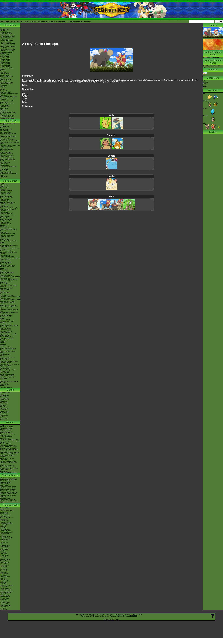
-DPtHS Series (4, 555)
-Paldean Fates (4, 541)
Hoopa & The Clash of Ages (8, 461)
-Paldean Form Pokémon (7, 118)
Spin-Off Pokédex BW (6, 76)
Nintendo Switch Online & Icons (9, 381)
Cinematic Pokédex (5, 79)
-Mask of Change (5, 596)
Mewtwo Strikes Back (6, 428)
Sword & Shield (4, 206)
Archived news (4, 29)
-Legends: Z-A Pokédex (7, 50)
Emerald (2, 322)
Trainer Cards (4, 512)
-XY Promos (3, 568)
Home (13, 21)
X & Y (1, 243)
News (1, 28)
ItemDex (2, 69)
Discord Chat (4, 111)
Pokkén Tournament (6, 262)
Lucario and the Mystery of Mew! (9, 439)
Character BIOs (4, 395)
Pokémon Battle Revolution (8, 305)
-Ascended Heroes (5, 522)
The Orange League (6, 129)
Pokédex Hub (42, 21)
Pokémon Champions (6, 190)
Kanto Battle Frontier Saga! (8, 133)
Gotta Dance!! (4, 485)
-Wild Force (3, 599)
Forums (19, 21)
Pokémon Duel (4, 264)
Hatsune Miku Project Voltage (8, 96)
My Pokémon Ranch (6, 315)
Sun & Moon (3, 226)
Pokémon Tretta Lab (6, 274)
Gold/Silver (3, 344)
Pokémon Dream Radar (7, 272)
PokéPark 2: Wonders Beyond (8, 279)
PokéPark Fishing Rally (6, 338)
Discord (33, 21)
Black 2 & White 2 (5, 271)
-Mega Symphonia (5, 581)
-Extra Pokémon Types (6, 510)
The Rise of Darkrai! (6, 444)
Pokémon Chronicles (6, 146)
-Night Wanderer (5, 595)
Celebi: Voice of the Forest (7, 434)
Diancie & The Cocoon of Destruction (7, 458)
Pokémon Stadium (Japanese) (9, 361)
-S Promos (3, 608)
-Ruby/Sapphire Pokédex (7, 35)
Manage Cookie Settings (133, 614)
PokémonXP (3, 95)
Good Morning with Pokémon (8, 166)
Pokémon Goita (4, 384)
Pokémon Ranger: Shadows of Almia (9, 310)
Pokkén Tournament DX (7, 236)
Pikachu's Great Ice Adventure (9, 492)
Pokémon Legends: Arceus (8, 209)
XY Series (3, 417)
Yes (205, 74)
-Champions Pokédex (6, 52)
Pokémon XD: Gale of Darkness (9, 325)
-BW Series (3, 553)
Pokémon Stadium (5, 362)
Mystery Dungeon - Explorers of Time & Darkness (9, 313)
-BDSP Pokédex (4, 45)
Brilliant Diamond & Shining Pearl (9, 208)
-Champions (3, 85)
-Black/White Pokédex (6, 38)
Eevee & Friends (5, 498)
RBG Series (3, 401)
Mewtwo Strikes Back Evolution (9, 468)
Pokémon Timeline (5, 91)
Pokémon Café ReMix (6, 196)
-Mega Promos (4, 562)
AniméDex (3, 125)
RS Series (3, 405)
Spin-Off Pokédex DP (6, 75)
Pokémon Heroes (5, 435)
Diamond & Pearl (5, 292)
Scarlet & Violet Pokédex (57, 21)
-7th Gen (2, 89)
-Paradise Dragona (5, 592)
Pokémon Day (4, 102)
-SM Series (3, 551)
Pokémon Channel (5, 328)
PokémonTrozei (4, 335)
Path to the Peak (5, 162)
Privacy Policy (118, 614)
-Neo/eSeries (4, 558)
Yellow (2, 355)
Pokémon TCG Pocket (6, 203)
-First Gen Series (5, 559)
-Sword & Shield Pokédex (7, 43)
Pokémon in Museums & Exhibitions (7, 98)
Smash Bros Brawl (5, 317)
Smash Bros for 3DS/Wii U (7, 265)
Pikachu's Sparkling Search (8, 493)
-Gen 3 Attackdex (5, 58)
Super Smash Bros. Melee (7, 351)
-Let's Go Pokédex (5, 42)
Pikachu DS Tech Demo (7, 337)
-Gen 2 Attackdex (5, 56)
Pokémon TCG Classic (6, 518)
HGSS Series (4, 412)
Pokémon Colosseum (6, 324)
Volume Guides (4, 399)
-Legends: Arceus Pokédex (8, 46)
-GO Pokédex (4, 48)
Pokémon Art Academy (6, 251)
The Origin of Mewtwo (6, 426)
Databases (10, 25)
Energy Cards (4, 513)
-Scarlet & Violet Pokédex (7, 49)
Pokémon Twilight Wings (7, 155)
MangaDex (3, 394)
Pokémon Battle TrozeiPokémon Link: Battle (9, 248)
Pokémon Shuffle (5, 255)
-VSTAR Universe (5, 602)
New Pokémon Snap (6, 221)
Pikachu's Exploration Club (7, 491)
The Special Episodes (6, 148)
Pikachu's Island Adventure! (8, 489)
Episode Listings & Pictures (8, 123)
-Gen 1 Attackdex (5, 55)
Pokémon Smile (4, 218)
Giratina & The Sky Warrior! (8, 445)
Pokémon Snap (4, 358)
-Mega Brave (4, 579)
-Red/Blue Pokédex (5, 32)
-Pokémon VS (4, 604)
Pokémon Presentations (7, 104)
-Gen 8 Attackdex (5, 65)
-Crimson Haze (4, 598)
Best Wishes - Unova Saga (8, 136)
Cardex (2, 78)
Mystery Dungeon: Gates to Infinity (10, 276)
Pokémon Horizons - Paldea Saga (10, 145)
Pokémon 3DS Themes (6, 375)
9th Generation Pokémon (7, 115)
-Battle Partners (4, 588)
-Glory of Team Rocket (6, 585)
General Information (6, 392)
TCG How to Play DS (6, 288)
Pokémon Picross (5, 259)
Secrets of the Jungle (6, 469)
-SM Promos (3, 566)
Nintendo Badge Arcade (7, 266)
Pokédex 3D (3, 282)
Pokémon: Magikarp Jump (7, 233)
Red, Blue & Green (5, 354)
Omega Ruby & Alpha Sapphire (9, 245)
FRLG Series (4, 407)
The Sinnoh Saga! (5, 135)
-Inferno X (3, 578)
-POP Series (3, 569)
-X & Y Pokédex (4, 39)
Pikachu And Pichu (5, 481)
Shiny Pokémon (4, 151)
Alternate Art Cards (5, 515)
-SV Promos (3, 563)
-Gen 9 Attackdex (5, 66)
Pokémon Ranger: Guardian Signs (10, 296)
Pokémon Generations (6, 153)
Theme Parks (4, 108)
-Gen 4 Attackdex (5, 59)
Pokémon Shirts (4, 106)
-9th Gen (2, 86)
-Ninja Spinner (4, 573)
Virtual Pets (3, 378)
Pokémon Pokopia (5, 192)
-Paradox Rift (4, 542)
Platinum (2, 294)
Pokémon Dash (4, 327)
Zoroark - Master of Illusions (8, 448)
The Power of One (5, 429)
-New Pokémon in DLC (6, 116)
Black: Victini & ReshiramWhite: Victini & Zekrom (9, 450)
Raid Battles (3, 516)
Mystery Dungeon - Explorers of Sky (9, 307)
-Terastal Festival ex (6, 589)
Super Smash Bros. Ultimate (8, 241)
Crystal (2, 345)
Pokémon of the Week (6, 83)
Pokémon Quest (4, 239)
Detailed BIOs (4, 397)
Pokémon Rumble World (7, 256)
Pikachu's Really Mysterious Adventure (8, 495)
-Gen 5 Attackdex (5, 61)
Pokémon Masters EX (6, 198)
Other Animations (5, 168)
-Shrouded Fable (5, 536)
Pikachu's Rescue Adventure (8, 479)
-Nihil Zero (3, 575)
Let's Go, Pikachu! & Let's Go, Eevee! (8, 230)
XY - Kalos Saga (5, 138)
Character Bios (4, 126)
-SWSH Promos (4, 565)
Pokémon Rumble (5, 298)
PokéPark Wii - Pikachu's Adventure (7, 303)
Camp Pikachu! (4, 483)
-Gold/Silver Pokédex (6, 33)
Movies (10, 422)
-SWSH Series (4, 549)
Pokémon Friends (5, 193)
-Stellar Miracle (4, 594)
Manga (10, 390)
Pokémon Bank (4, 246)
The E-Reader (4, 340)
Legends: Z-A (4, 189)
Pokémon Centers (5, 92)
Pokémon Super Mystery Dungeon (10, 258)
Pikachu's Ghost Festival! (7, 488)
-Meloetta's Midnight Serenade (9, 454)
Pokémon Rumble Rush (7, 235)
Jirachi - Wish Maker (6, 436)
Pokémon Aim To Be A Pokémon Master (9, 143)
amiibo (2, 380)
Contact (26, 21)
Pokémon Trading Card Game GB (10, 364)
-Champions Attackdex (6, 68)
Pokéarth (87, 21)
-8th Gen (2, 88)
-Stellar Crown (4, 535)
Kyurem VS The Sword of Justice (9, 452)
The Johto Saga (4, 130)
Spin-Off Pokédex (5, 73)
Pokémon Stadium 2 (6, 347)
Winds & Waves (4, 185)
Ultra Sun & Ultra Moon (6, 228)
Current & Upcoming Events (8, 112)
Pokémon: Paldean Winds (7, 159)
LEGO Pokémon (5, 105)
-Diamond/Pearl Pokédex (7, 36)
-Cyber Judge (4, 601)
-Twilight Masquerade (6, 538)
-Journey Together (5, 530)
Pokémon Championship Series (9, 93)
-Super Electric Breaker (6, 591)
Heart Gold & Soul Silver (7, 295)
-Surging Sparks (4, 533)
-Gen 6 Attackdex (5, 62)
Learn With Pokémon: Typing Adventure (8, 286)
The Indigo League (5, 128)
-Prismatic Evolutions (6, 532)
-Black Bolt (3, 526)
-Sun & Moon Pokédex (6, 40)
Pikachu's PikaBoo (5, 482)
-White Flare (3, 528)
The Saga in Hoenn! (6, 132)
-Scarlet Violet (4, 548)
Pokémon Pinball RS (6, 331)
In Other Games (4, 371)
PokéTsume (3, 178)
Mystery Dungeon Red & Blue (8, 334)
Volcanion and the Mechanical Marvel (8, 463)
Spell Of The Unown (6, 431)
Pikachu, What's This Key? (7, 499)
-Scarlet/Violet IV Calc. (6, 82)
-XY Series (3, 552)
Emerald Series (4, 408)
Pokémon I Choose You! (7, 465)
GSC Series (3, 404)
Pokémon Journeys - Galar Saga (9, 141)
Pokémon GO (4, 195)
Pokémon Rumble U (6, 275)
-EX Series (3, 556)
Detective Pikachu (5, 238)
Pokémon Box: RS (5, 329)
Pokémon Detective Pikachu (8, 472)
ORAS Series (4, 418)
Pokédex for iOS (5, 289)
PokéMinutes (4, 163)
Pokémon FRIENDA (6, 387)
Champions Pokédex (75, 21)
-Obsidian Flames (5, 545)
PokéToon (3, 161)
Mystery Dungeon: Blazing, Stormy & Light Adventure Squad (10, 300)
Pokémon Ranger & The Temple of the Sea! (10, 441)
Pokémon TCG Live (5, 223)
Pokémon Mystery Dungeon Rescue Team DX (8, 215)
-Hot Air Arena (4, 586)
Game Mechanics (5, 81)
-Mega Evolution (4, 525)
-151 (1, 543)
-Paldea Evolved (5, 546)
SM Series (3, 420)
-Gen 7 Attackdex (5, 63)
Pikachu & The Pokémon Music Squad (9, 501)
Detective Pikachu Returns (7, 202)
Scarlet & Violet (4, 188)
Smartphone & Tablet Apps (7, 377)
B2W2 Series (4, 415)
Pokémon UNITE (5, 199)
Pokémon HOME (5, 210)
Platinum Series (4, 411)
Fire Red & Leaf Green (6, 321)
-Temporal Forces (5, 539)
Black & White (4, 269)
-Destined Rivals (5, 529)
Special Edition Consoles (7, 374)
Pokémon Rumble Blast (7, 281)
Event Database (4, 114)
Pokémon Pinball (5, 360)
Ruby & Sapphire (5, 319)
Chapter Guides (4, 398)
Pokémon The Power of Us (7, 467)
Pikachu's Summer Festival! (8, 486)
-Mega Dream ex (5, 576)
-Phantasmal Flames (6, 523)
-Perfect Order (4, 520)
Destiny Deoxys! (4, 438)
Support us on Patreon (111, 619)
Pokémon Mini (4, 350)
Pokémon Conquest (5, 278)
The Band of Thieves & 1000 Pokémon (8, 253)
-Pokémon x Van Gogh (6, 101)
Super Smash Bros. (5, 365)
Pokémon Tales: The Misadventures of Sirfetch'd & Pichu (8, 174)
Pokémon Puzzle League (7, 357)
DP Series (3, 409)
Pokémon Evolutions (6, 156)
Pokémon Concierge (6, 171)
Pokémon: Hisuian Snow (7, 158)
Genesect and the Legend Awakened (7, 456)
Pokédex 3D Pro (5, 284)
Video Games (10, 181)
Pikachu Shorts (10, 475)
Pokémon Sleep (4, 200)
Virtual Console (4, 372)
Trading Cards (10, 505)
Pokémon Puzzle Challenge (8, 348)
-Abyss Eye (3, 572)
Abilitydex (3, 72)
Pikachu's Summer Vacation (8, 478)
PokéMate (3, 341)
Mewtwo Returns (5, 432)
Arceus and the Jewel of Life (8, 446)
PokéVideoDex (4, 165)
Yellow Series (4, 402)
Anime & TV (10, 121)
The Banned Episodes (6, 149)
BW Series (3, 414)
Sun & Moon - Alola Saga (7, 139)
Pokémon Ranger (5, 332)
